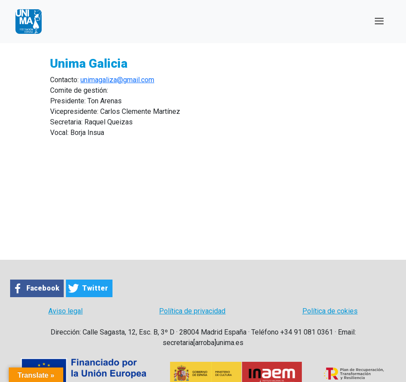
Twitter (95, 288)
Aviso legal (65, 311)
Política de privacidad (192, 311)
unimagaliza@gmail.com (117, 80)
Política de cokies (330, 311)
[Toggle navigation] (379, 21)
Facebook (42, 288)
